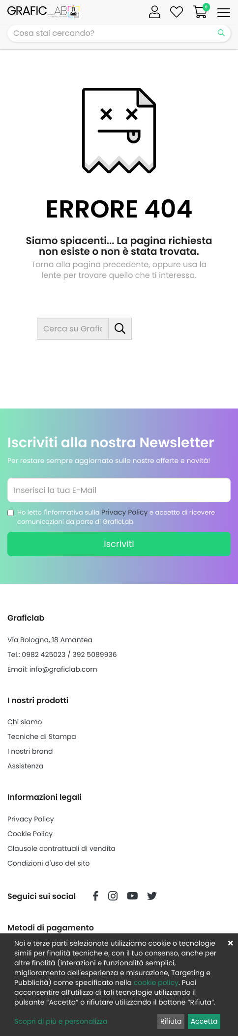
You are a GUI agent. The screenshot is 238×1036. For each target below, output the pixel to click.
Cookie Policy (30, 834)
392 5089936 (94, 654)
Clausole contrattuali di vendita (61, 848)
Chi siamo (24, 722)
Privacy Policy (124, 512)
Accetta (204, 1021)
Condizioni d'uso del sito (48, 863)
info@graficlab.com (63, 669)
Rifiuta (171, 1021)
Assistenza (25, 766)
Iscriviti (119, 544)
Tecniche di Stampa (41, 736)
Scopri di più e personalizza (60, 1021)
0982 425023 (43, 654)
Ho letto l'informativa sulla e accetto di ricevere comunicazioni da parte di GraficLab (116, 516)
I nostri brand (30, 751)
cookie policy (156, 982)
